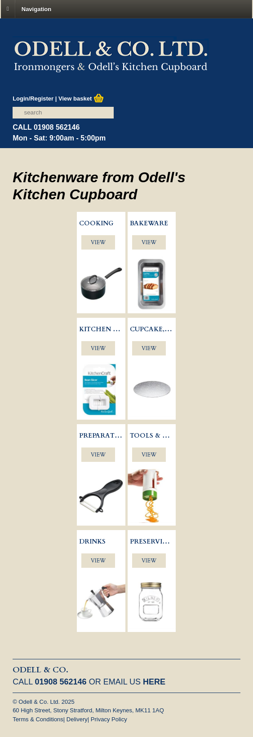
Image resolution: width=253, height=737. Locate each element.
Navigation (36, 8)
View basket (81, 98)
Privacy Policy (109, 719)
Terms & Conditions (38, 719)
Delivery (77, 719)
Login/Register (33, 98)
